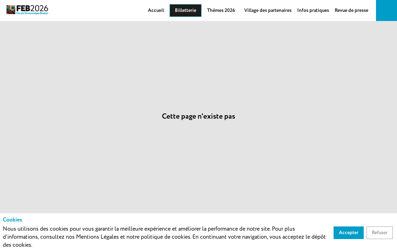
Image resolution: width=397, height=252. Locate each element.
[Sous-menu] (238, 10)
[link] (156, 10)
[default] (268, 10)
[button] (185, 10)
